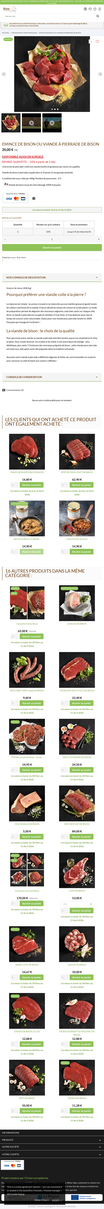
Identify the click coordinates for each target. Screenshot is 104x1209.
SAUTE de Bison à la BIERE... (27, 539)
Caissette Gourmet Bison (27, 890)
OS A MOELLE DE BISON (27, 824)
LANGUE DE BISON (77, 623)
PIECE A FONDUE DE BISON (77, 757)
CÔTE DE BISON (77, 890)
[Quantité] (52, 239)
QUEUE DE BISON (77, 964)
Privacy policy (42, 1200)
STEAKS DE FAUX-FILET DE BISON (77, 690)
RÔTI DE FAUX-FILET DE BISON (77, 472)
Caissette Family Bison (27, 623)
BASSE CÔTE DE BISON (27, 964)
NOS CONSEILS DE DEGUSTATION (52, 277)
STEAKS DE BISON (77, 1098)
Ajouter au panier (52, 247)
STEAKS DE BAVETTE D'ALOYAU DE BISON (77, 1033)
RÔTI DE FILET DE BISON (76, 824)
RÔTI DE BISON (27, 1098)
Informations (10, 1132)
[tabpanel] (52, 74)
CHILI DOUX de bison (77, 539)
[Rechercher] (52, 16)
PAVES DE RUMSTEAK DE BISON (27, 472)
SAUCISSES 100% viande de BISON (27, 690)
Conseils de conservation (52, 377)
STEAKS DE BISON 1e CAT (27, 1031)
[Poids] (76, 904)
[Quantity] (14, 485)
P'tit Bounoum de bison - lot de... (27, 757)
